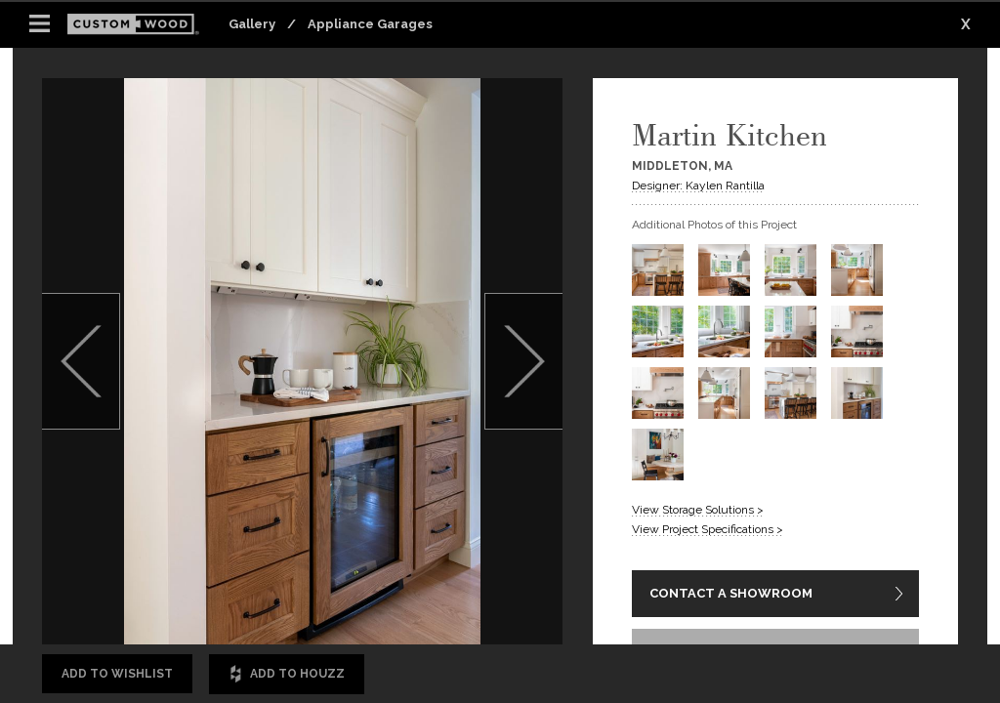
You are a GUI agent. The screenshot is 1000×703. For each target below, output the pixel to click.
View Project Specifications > (707, 529)
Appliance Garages (370, 24)
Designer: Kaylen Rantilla (698, 185)
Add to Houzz (287, 674)
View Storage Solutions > (698, 510)
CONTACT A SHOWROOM (730, 593)
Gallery (252, 24)
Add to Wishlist (117, 674)
